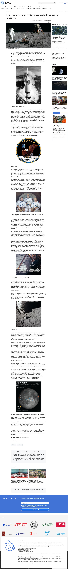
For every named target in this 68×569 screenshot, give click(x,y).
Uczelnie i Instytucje (5, 8)
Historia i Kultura (9, 6)
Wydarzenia (44, 8)
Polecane (56, 113)
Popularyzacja (29, 8)
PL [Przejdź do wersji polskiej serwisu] (64, 2)
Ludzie (50, 8)
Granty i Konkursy (37, 8)
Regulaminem (37, 489)
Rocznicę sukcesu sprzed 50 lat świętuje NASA (21, 414)
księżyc (13, 444)
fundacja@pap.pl (47, 558)
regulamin (27, 505)
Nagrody (18, 8)
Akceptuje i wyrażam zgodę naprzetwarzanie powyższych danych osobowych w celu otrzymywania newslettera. (34, 506)
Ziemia (29, 6)
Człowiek (16, 6)
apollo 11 (19, 444)
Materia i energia (36, 6)
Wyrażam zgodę (27, 562)
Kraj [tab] (63, 24)
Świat (53, 75)
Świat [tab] (66, 24)
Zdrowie (21, 6)
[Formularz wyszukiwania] (47, 3)
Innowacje (13, 8)
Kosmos (2, 6)
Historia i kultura (15, 478)
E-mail (22, 501)
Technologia (44, 6)
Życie (26, 6)
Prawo (22, 8)
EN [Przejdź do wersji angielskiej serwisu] (66, 2)
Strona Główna (61, 11)
